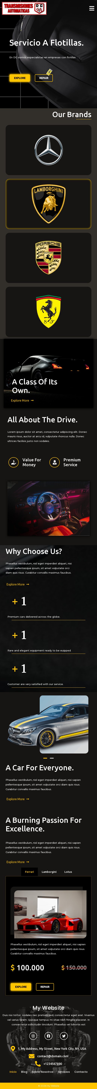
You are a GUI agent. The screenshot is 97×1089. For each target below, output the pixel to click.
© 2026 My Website (48, 1085)
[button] (45, 758)
